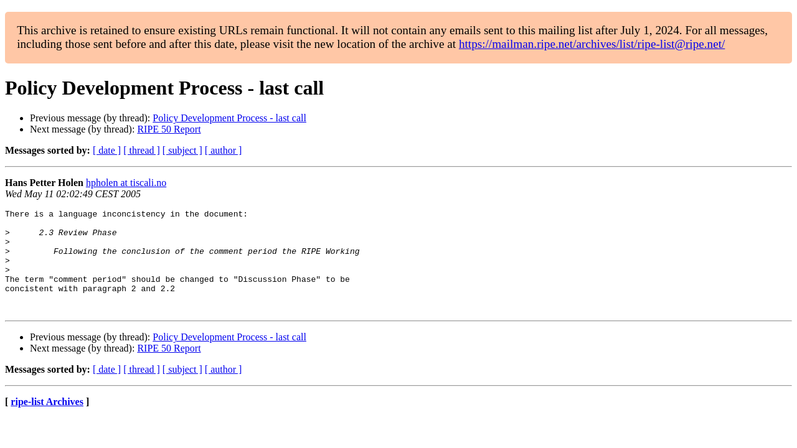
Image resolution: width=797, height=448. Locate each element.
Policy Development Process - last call (229, 118)
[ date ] (107, 150)
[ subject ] (182, 150)
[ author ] (223, 150)
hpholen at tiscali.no (126, 182)
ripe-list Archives (47, 422)
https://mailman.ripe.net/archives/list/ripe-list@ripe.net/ (592, 43)
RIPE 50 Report (168, 129)
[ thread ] (141, 150)
